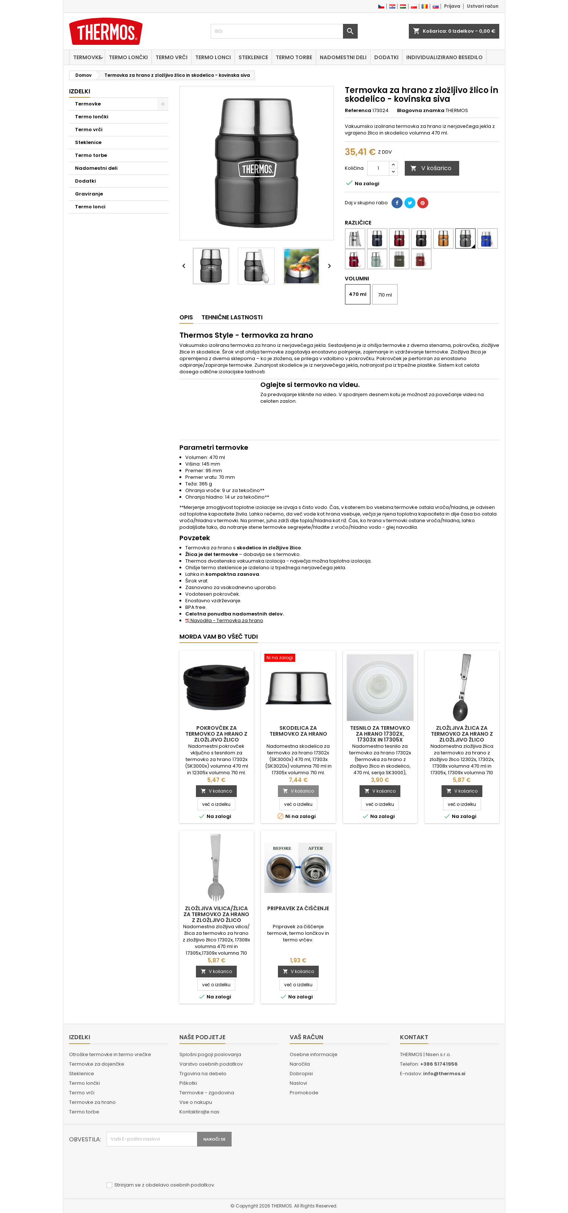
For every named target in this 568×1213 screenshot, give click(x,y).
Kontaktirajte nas (199, 1111)
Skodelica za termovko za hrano (298, 731)
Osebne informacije (313, 1054)
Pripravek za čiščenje (298, 908)
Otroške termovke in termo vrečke (110, 1054)
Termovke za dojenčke (96, 1064)
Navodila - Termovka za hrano (224, 620)
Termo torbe (294, 57)
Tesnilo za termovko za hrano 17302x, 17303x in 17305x (380, 733)
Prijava (452, 6)
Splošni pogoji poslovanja (210, 1054)
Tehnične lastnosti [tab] (231, 317)
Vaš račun (306, 1037)
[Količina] (378, 168)
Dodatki (386, 57)
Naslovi (298, 1083)
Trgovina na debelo (202, 1073)
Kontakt (414, 1037)
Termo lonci (213, 57)
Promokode (304, 1092)
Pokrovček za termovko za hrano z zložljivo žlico (216, 733)
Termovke (87, 57)
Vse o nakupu (195, 1102)
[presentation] (162, 1164)
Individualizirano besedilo (444, 57)
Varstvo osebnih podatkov (211, 1064)
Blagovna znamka (420, 110)
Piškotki (188, 1083)
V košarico (430, 168)
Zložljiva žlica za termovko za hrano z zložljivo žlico (462, 733)
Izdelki (79, 91)
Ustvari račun (483, 6)
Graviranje (89, 193)
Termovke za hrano (92, 1102)
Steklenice (253, 57)
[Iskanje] (284, 31)
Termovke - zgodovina (206, 1092)
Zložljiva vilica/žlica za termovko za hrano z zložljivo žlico (216, 914)
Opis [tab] (186, 317)
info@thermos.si (444, 1073)
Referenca (358, 110)
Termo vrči (171, 57)
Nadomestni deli (343, 57)
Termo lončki (128, 57)
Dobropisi (301, 1073)
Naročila (300, 1064)
